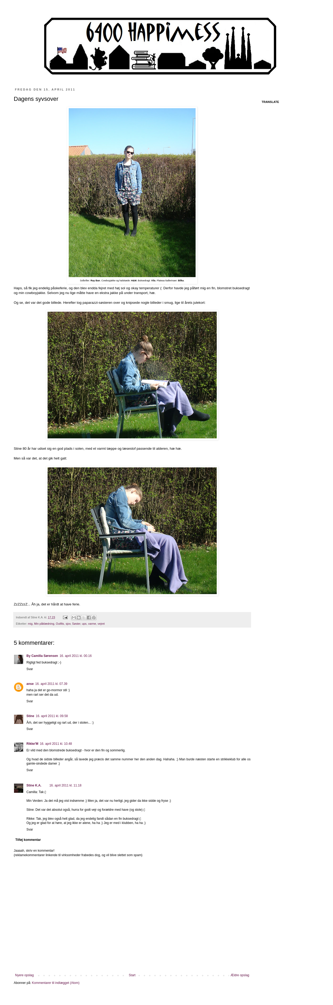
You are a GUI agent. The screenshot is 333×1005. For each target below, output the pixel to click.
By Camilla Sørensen (42, 656)
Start (132, 975)
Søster (76, 623)
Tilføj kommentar (28, 840)
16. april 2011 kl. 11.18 (65, 785)
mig (30, 623)
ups (84, 623)
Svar (29, 669)
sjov (68, 623)
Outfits (60, 623)
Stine (30, 716)
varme (92, 623)
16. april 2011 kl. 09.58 (52, 716)
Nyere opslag (24, 975)
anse (30, 684)
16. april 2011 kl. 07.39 (51, 684)
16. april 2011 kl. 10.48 (56, 744)
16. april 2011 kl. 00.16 (75, 656)
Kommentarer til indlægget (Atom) (56, 983)
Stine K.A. (33, 785)
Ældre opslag (239, 975)
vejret (101, 623)
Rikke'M (32, 744)
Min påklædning (44, 623)
